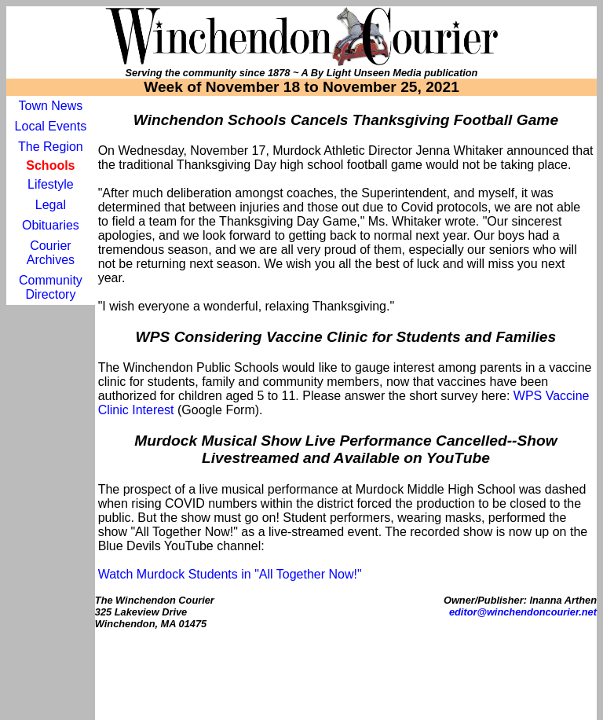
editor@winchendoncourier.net (523, 612)
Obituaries (50, 225)
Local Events (51, 126)
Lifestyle (50, 184)
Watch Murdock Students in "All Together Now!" (230, 574)
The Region (50, 146)
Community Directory (50, 287)
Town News (50, 105)
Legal (50, 204)
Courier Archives (51, 252)
